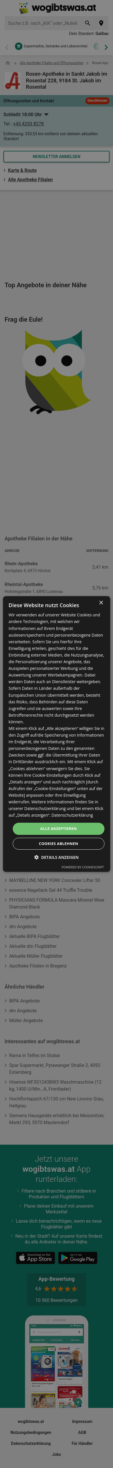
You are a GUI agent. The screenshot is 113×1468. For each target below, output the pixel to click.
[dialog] (56, 734)
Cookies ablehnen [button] (58, 843)
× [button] (101, 603)
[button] (56, 857)
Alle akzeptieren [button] (58, 828)
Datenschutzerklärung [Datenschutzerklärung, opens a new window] (72, 815)
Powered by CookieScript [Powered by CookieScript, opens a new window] (83, 867)
